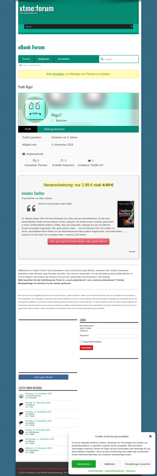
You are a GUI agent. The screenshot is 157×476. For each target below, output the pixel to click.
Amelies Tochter (33, 193)
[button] (150, 436)
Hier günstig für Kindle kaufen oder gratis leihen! (78, 241)
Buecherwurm (35, 396)
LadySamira (34, 432)
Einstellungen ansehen (137, 464)
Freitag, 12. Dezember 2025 (37, 430)
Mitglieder (44, 59)
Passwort (84, 335)
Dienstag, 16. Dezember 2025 (38, 393)
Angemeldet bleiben (90, 341)
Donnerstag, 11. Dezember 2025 (39, 439)
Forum (26, 59)
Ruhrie (32, 405)
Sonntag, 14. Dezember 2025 (38, 412)
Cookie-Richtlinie (95, 471)
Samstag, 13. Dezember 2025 (38, 421)
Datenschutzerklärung (114, 471)
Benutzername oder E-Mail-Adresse (87, 328)
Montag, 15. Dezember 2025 (37, 403)
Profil (28, 129)
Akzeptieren (83, 464)
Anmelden (64, 59)
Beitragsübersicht (54, 129)
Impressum (131, 471)
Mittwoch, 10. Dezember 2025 (38, 448)
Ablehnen (109, 464)
